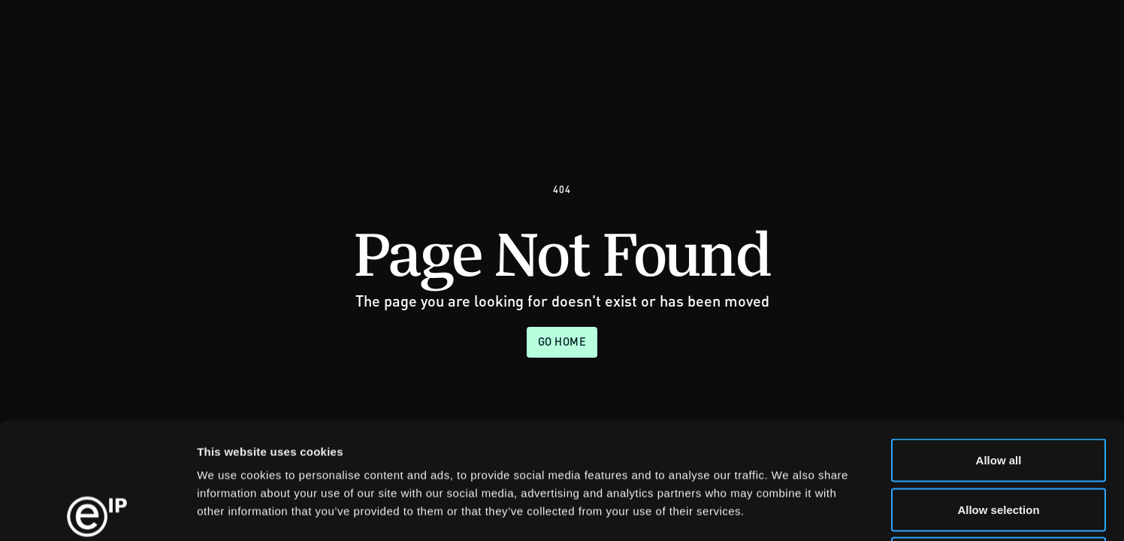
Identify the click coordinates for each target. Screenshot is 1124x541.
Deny (999, 442)
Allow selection (998, 393)
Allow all (999, 343)
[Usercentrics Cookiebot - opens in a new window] (97, 511)
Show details (788, 511)
